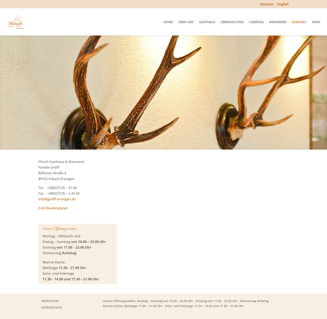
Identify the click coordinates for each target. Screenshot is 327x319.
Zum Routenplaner (53, 208)
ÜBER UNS (186, 22)
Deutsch (266, 4)
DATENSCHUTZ (51, 307)
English (283, 4)
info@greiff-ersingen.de (56, 199)
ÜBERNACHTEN (232, 22)
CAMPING (256, 22)
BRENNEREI (278, 22)
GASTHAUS (207, 22)
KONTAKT (299, 22)
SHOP (316, 22)
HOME (168, 22)
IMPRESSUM (49, 301)
